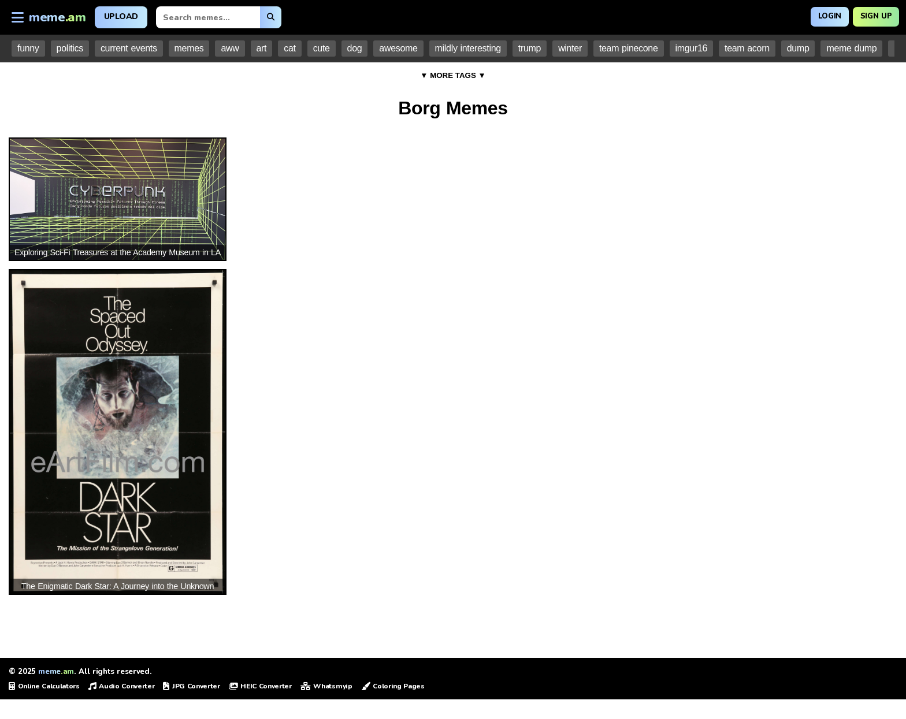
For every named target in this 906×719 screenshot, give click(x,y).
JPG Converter (191, 686)
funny (28, 48)
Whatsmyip (326, 686)
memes (189, 48)
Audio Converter (121, 686)
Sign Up (873, 15)
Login (820, 15)
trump (529, 48)
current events (129, 48)
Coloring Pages (393, 686)
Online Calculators (44, 686)
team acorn (747, 48)
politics (70, 48)
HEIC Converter (260, 686)
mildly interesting (468, 48)
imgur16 (691, 48)
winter (570, 48)
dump (798, 48)
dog (354, 48)
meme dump (851, 48)
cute (321, 48)
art (262, 48)
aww (230, 48)
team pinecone (628, 48)
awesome (398, 48)
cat (289, 48)
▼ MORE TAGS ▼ (453, 75)
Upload (121, 16)
